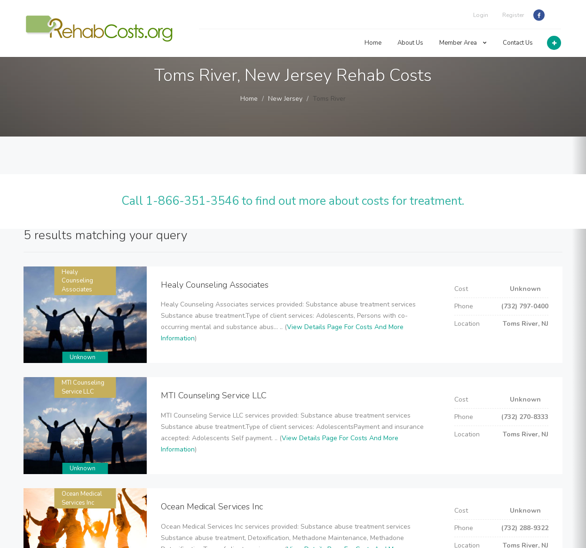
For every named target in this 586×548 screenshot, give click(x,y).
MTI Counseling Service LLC (83, 387)
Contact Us (518, 43)
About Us (410, 43)
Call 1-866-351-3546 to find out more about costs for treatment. (292, 201)
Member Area (463, 43)
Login (480, 15)
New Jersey (285, 98)
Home (372, 43)
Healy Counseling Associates (77, 281)
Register (513, 15)
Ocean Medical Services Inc (82, 498)
